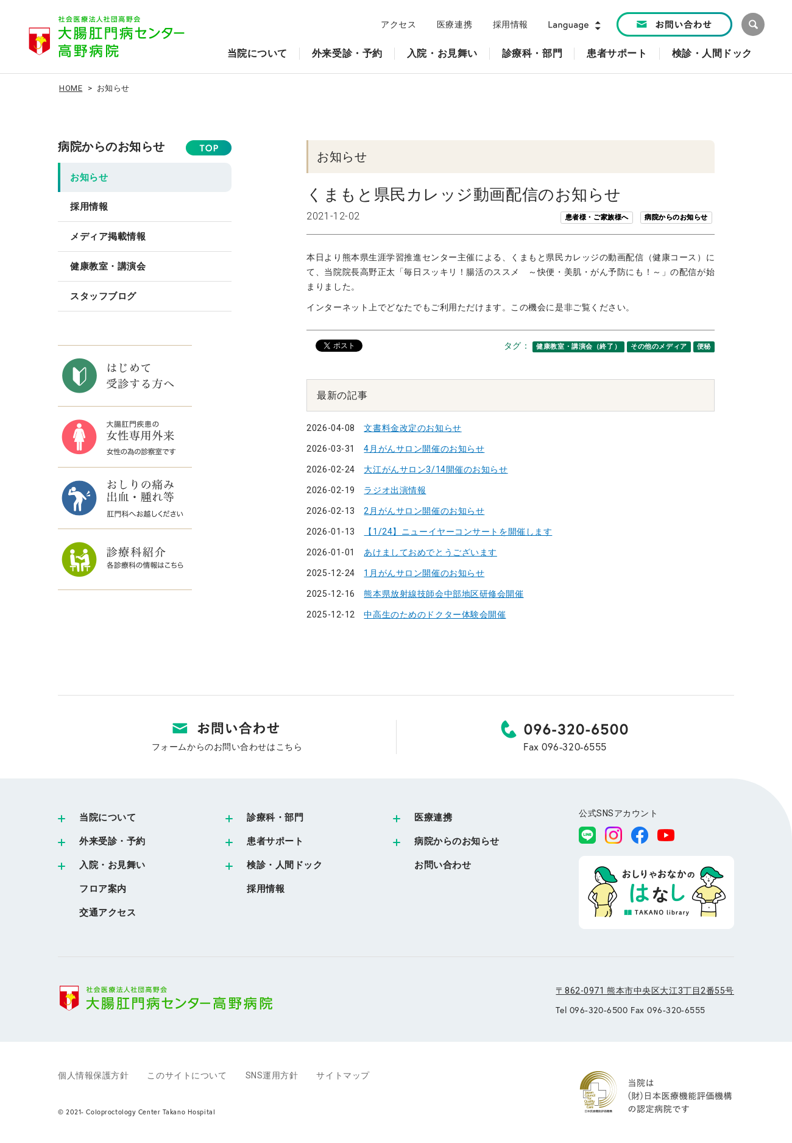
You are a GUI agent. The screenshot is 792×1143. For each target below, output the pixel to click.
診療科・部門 (275, 817)
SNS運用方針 (272, 1075)
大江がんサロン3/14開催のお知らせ (435, 469)
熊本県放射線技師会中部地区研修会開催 (443, 594)
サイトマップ (342, 1075)
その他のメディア (659, 347)
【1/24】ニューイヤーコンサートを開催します (458, 531)
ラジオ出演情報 (395, 490)
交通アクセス (107, 912)
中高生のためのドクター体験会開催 (435, 614)
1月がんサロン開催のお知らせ (424, 573)
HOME (70, 88)
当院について (107, 817)
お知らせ (89, 177)
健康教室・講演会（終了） (578, 347)
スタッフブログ (103, 296)
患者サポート (275, 841)
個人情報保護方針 (93, 1075)
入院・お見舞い (112, 865)
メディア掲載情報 (108, 236)
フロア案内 (103, 888)
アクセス (398, 24)
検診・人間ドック (284, 865)
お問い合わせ (442, 865)
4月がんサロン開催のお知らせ (424, 449)
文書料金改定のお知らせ (412, 428)
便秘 (704, 347)
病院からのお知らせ (111, 147)
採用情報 (510, 24)
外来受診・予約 (112, 841)
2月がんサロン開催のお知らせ (424, 511)
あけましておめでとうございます (430, 552)
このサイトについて (187, 1075)
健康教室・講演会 (108, 266)
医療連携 (454, 24)
